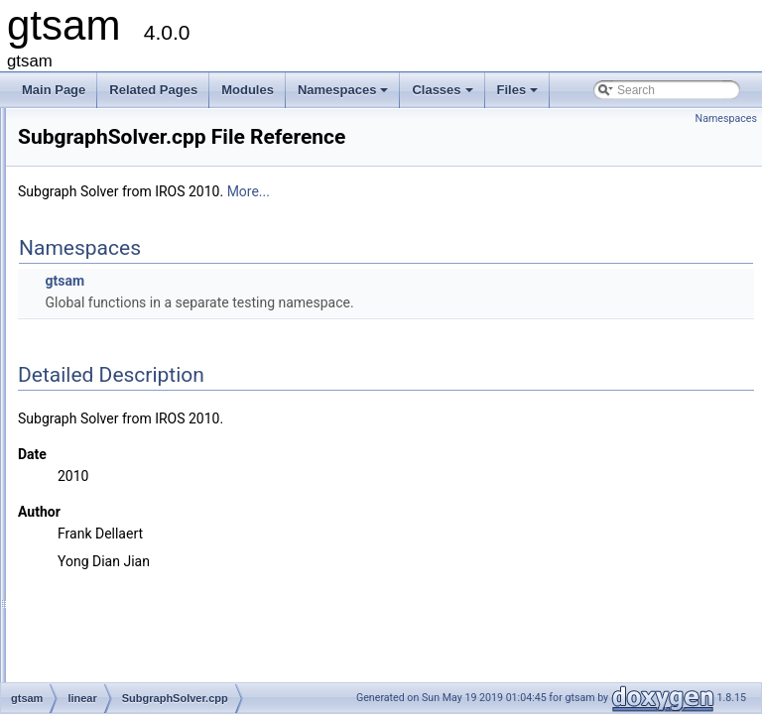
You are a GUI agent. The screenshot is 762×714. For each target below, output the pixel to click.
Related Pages (153, 89)
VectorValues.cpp (143, 449)
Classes (443, 95)
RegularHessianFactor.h (161, 187)
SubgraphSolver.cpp (150, 406)
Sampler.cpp (130, 231)
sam (92, 536)
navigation (108, 493)
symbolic (104, 580)
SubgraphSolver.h (144, 427)
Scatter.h (120, 296)
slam (93, 558)
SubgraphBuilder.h (146, 340)
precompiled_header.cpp (146, 624)
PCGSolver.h (131, 144)
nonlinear (105, 515)
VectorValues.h (137, 471)
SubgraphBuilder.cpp (152, 318)
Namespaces (345, 95)
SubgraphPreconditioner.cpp (172, 362)
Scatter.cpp (127, 275)
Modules (247, 89)
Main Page (53, 89)
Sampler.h (124, 253)
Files (519, 95)
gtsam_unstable (107, 667)
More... (496, 219)
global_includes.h (127, 602)
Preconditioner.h (140, 166)
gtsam (312, 308)
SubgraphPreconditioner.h (166, 384)
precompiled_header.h (140, 646)
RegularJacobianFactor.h (163, 209)
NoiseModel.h (133, 122)
